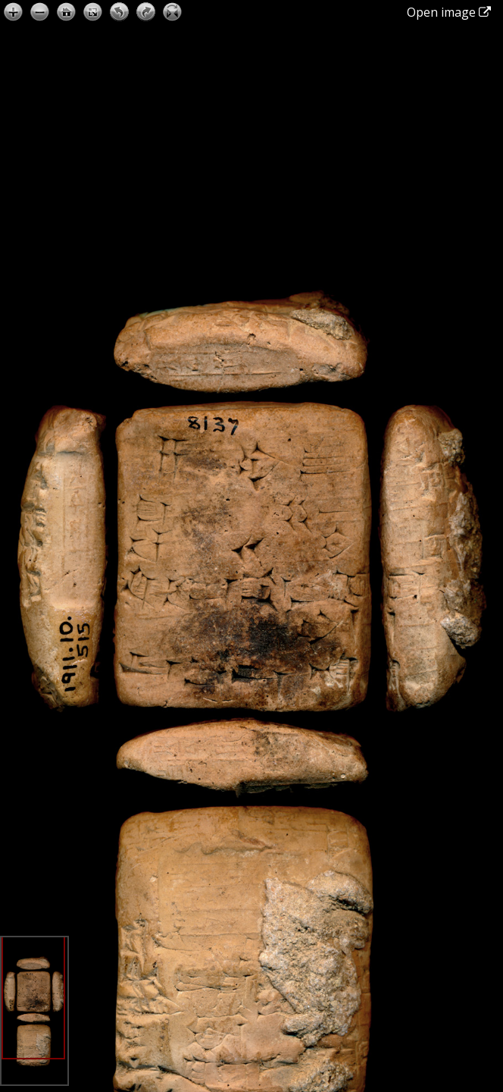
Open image (449, 12)
